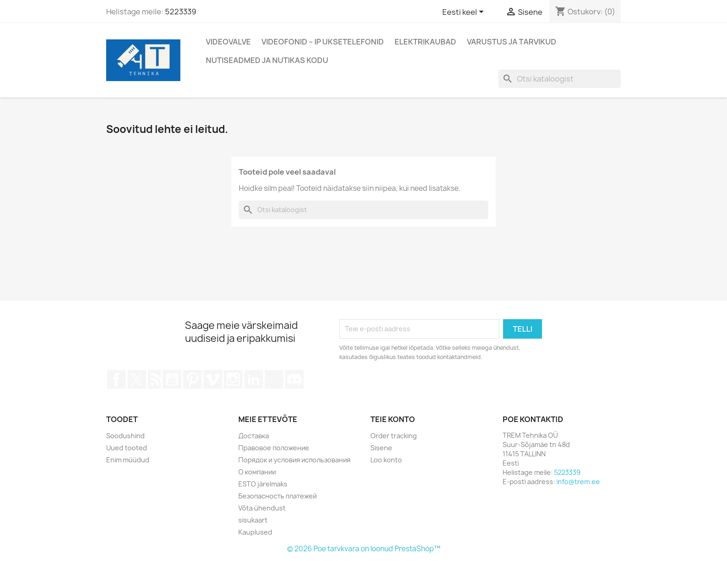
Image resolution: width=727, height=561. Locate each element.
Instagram (233, 379)
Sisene (381, 447)
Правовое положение (273, 447)
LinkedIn (253, 379)
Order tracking (393, 435)
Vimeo (213, 379)
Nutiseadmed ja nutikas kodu (267, 60)
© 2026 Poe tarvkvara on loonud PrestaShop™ (363, 549)
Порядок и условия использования (294, 459)
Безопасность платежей (277, 496)
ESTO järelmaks (262, 483)
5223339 (180, 11)
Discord (294, 379)
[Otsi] (559, 78)
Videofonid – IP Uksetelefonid (322, 42)
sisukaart (253, 520)
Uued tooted (126, 447)
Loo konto (386, 459)
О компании (257, 471)
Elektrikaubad (425, 42)
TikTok (274, 379)
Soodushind (125, 435)
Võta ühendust (262, 508)
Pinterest (192, 379)
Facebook (116, 379)
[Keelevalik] (464, 12)
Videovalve (228, 42)
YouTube (172, 379)
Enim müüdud (127, 459)
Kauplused (255, 532)
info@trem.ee (578, 481)
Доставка (253, 435)
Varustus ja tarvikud (511, 42)
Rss (154, 379)
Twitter (137, 379)
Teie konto (392, 419)
